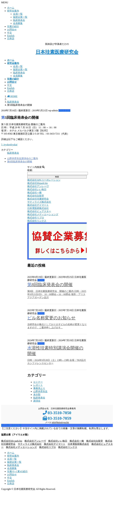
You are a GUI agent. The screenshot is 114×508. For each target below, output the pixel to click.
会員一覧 (18, 14)
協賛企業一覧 (20, 17)
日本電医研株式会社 (78, 444)
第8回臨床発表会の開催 (50, 284)
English (10, 35)
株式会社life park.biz (11, 441)
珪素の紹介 (13, 26)
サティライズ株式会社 (30, 444)
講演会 (36, 401)
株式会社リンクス (67, 447)
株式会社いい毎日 (57, 441)
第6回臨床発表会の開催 (19, 161)
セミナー (38, 382)
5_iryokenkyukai (9, 144)
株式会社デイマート (54, 444)
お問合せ (12, 29)
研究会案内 (13, 11)
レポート (38, 385)
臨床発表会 (19, 20)
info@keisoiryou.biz (60, 422)
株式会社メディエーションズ (21, 447)
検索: (30, 170)
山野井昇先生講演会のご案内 (22, 158)
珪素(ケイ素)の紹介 (17, 471)
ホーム (10, 7)
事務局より (39, 388)
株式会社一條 (77, 441)
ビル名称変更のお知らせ (51, 317)
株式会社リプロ (47, 447)
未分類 (41, 280)
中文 (9, 32)
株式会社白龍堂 (94, 441)
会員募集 (18, 23)
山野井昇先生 (40, 391)
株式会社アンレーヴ (35, 441)
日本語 (10, 38)
